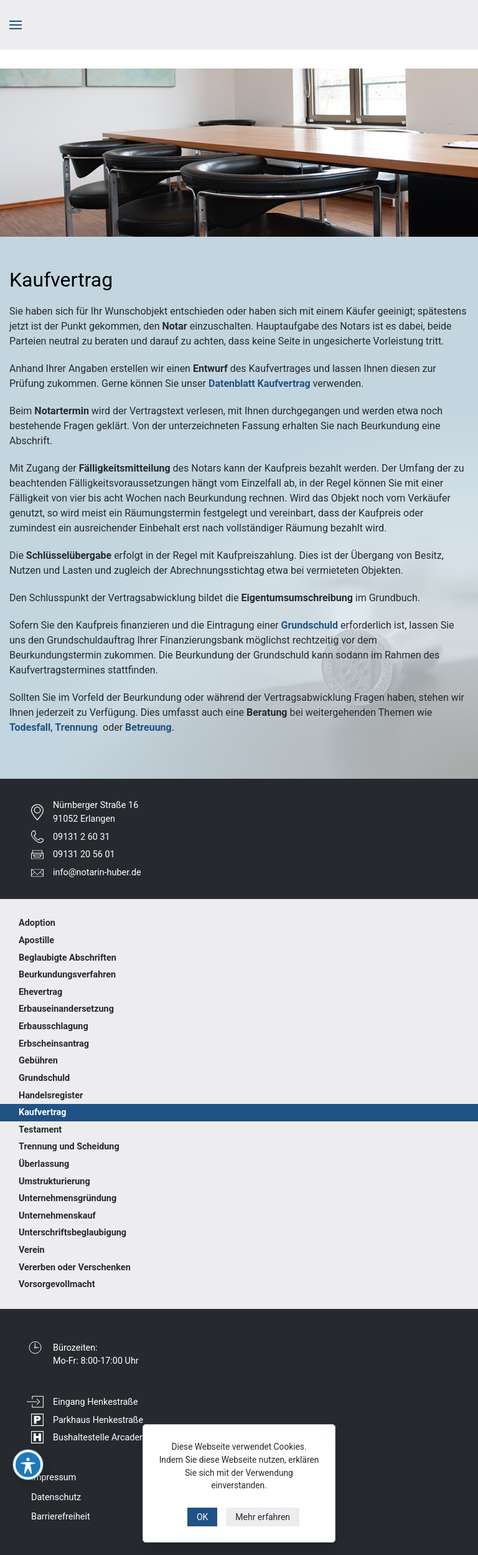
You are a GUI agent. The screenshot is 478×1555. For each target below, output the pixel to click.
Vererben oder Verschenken (75, 1267)
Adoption (37, 923)
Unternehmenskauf (57, 1215)
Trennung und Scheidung (69, 1146)
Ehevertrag (40, 992)
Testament (40, 1130)
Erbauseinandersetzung (66, 1009)
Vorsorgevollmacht (57, 1284)
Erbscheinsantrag (54, 1044)
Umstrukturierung (54, 1181)
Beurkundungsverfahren (67, 974)
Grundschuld (309, 625)
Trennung (76, 727)
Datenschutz (56, 1497)
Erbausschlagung (53, 1026)
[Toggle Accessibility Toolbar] (28, 1465)
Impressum (53, 1477)
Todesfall (29, 727)
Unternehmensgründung (67, 1198)
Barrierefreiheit (60, 1516)
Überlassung (44, 1164)
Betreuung (148, 727)
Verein (32, 1250)
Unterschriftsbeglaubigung (72, 1232)
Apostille (36, 940)
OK (202, 1517)
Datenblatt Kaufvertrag (260, 383)
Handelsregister (51, 1095)
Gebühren (38, 1060)
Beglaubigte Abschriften (67, 958)
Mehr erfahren (262, 1517)
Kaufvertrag (42, 1112)
